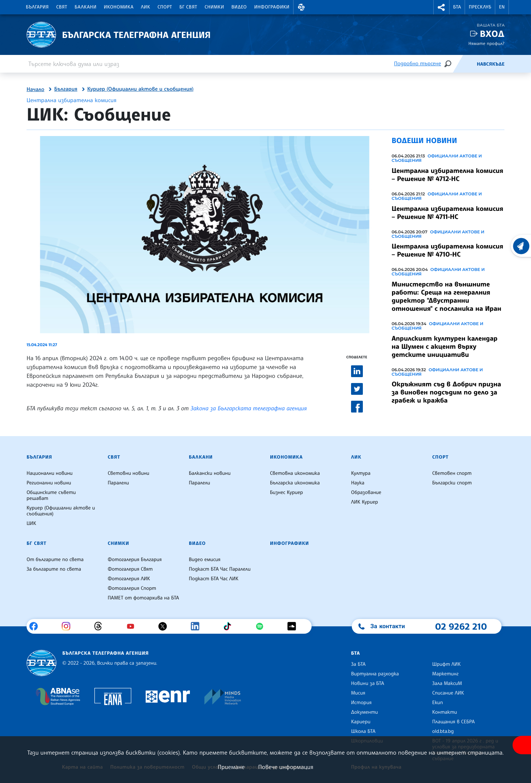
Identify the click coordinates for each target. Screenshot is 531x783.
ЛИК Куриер (364, 502)
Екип (437, 703)
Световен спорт (452, 473)
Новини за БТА (367, 683)
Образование (366, 492)
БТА (457, 7)
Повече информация (285, 766)
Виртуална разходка (375, 674)
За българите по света (54, 569)
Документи (364, 712)
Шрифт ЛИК (446, 664)
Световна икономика (295, 473)
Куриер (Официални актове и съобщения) (140, 89)
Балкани (85, 7)
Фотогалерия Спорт (132, 588)
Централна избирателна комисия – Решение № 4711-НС (447, 213)
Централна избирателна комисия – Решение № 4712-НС (447, 175)
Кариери (361, 722)
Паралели (118, 483)
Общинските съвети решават (51, 495)
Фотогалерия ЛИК (129, 579)
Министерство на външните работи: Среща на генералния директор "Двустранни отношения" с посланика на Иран (446, 296)
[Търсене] (447, 63)
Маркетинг (445, 674)
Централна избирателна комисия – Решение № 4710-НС (447, 250)
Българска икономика (295, 483)
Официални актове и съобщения (437, 158)
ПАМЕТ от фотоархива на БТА (143, 598)
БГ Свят (188, 7)
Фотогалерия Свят (130, 569)
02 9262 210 (461, 626)
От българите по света (55, 560)
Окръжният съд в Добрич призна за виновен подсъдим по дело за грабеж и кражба (446, 392)
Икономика (119, 7)
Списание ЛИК (448, 693)
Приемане (231, 766)
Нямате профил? (486, 43)
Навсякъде (490, 64)
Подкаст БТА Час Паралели (219, 569)
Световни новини (128, 473)
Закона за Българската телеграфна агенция (249, 408)
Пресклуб (480, 7)
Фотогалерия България (135, 560)
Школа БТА (363, 731)
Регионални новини (49, 483)
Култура (361, 473)
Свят (61, 7)
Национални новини (50, 473)
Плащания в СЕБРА (453, 722)
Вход (492, 33)
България (37, 7)
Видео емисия (205, 560)
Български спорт (452, 483)
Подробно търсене (417, 63)
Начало (35, 90)
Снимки (214, 7)
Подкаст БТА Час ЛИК (214, 579)
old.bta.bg (443, 731)
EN (502, 7)
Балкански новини (209, 473)
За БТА (358, 664)
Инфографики (271, 7)
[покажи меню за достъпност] (522, 745)
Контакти (444, 712)
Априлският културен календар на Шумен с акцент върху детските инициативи (444, 346)
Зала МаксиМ (447, 683)
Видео (239, 7)
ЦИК (31, 523)
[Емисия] (464, 63)
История (361, 703)
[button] (301, 7)
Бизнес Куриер (286, 492)
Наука (357, 483)
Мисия (358, 693)
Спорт (164, 7)
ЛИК (145, 7)
